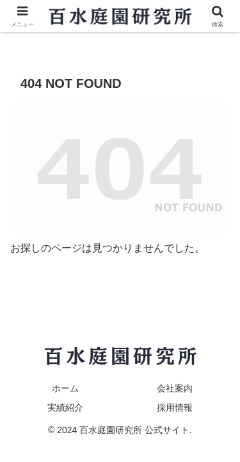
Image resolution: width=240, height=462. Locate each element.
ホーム (65, 388)
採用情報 (175, 407)
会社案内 (175, 388)
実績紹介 (65, 407)
